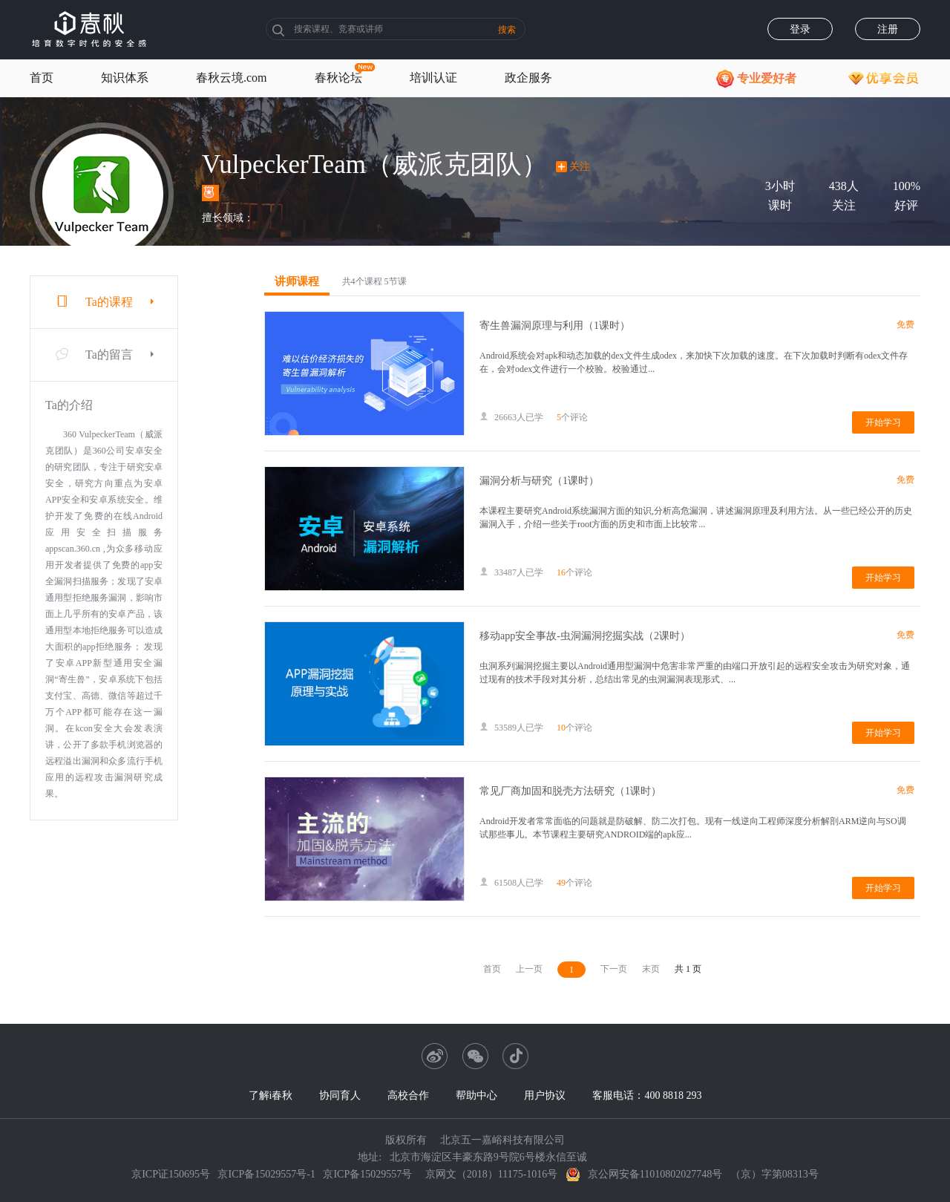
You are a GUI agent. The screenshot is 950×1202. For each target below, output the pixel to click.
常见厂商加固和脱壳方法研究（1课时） (570, 791)
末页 (651, 969)
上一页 (529, 969)
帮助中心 (476, 1095)
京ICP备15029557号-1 (266, 1174)
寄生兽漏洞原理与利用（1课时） (554, 325)
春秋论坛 (338, 77)
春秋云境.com (231, 77)
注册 (887, 29)
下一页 (613, 969)
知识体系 (124, 77)
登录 (800, 29)
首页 (41, 77)
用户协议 (545, 1095)
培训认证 (433, 77)
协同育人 (340, 1095)
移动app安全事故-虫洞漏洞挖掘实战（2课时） (584, 635)
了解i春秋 (271, 1095)
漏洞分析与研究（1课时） (539, 480)
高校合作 (408, 1095)
